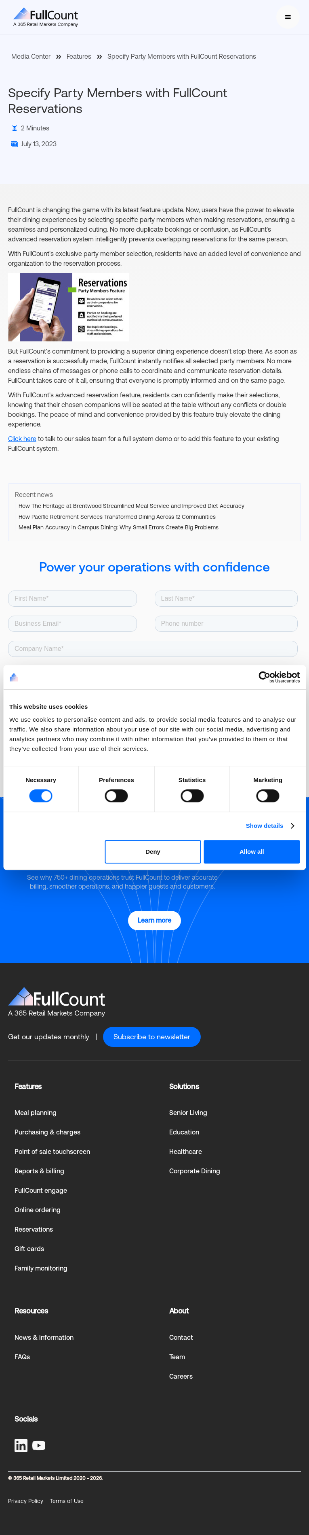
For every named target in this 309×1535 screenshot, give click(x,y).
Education (184, 1132)
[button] (288, 17)
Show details (265, 825)
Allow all (252, 851)
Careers (181, 1376)
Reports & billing (39, 1171)
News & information (44, 1337)
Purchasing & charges (47, 1132)
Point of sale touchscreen (52, 1152)
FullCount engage (41, 1190)
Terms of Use (67, 1501)
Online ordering (38, 1210)
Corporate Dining (194, 1171)
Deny (152, 851)
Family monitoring (41, 1268)
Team (177, 1357)
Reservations (34, 1229)
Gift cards (29, 1249)
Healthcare (185, 1152)
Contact (181, 1337)
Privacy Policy (25, 1501)
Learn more (154, 920)
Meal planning (36, 1113)
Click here (22, 438)
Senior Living (188, 1113)
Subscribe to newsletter (152, 1036)
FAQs (22, 1357)
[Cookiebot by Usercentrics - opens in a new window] (264, 677)
